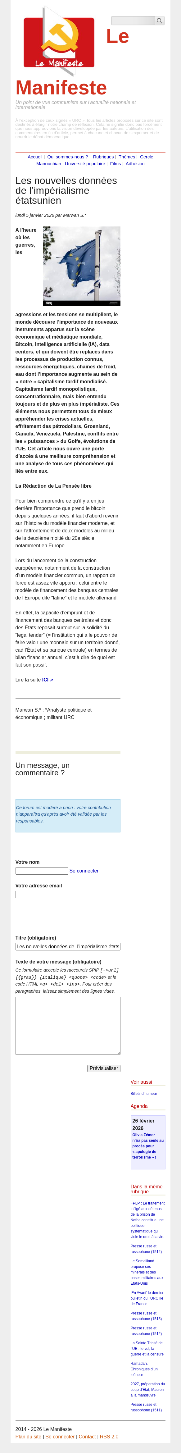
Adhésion (135, 163)
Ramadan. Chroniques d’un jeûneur (144, 1369)
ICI (45, 679)
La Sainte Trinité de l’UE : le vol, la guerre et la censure (147, 1348)
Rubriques (103, 156)
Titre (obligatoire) (36, 938)
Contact (87, 1436)
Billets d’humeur (144, 1093)
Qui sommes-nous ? (68, 156)
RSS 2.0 (109, 1436)
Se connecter (83, 870)
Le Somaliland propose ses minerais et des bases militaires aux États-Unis (147, 1272)
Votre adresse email (39, 885)
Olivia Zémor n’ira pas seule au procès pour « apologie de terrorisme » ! (148, 1146)
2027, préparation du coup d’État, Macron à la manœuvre (148, 1389)
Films (115, 163)
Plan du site (29, 1436)
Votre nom (28, 862)
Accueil (35, 156)
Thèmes (127, 156)
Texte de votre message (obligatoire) (59, 961)
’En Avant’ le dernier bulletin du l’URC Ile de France (147, 1298)
